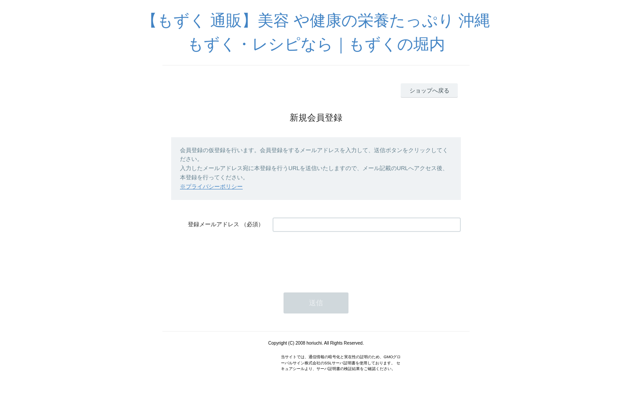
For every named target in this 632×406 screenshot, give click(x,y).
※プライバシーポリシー (211, 186)
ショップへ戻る (429, 90)
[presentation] (339, 258)
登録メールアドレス (213, 224)
